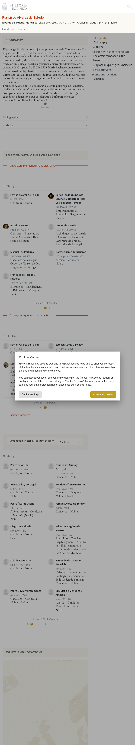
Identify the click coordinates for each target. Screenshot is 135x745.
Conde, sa (8, 29)
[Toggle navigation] (129, 6)
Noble (21, 29)
